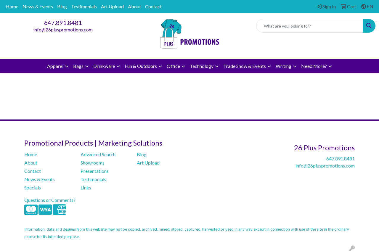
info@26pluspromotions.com (63, 29)
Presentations (95, 171)
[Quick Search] (309, 26)
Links (86, 187)
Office (173, 66)
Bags (78, 66)
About (134, 6)
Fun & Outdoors (141, 66)
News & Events (38, 6)
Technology (201, 66)
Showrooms (93, 162)
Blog (62, 6)
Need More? (314, 66)
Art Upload (112, 6)
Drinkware (104, 66)
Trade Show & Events (244, 66)
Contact (153, 6)
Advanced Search (98, 154)
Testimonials (84, 6)
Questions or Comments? (50, 200)
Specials (32, 187)
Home (12, 6)
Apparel (55, 66)
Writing (283, 66)
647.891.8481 (63, 22)
